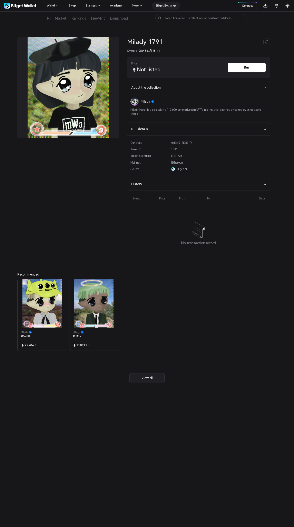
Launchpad (119, 18)
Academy (116, 5)
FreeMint (98, 18)
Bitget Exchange (166, 5)
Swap (72, 5)
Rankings (78, 18)
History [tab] (198, 184)
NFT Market (56, 18)
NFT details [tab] (198, 129)
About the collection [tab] (198, 88)
